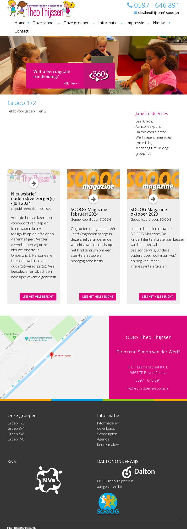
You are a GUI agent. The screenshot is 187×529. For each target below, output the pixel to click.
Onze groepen (76, 22)
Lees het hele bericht (38, 297)
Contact (21, 31)
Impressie (135, 22)
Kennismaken (108, 444)
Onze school (44, 22)
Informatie (107, 22)
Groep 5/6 (15, 433)
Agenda (103, 439)
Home (20, 22)
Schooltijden (107, 433)
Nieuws (159, 22)
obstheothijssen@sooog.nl (157, 12)
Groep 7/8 (15, 439)
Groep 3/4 (15, 428)
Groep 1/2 (15, 423)
